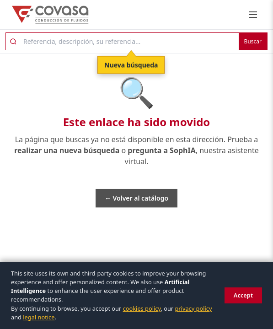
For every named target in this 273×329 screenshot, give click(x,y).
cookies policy (142, 308)
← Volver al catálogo (136, 198)
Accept (243, 295)
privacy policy (193, 308)
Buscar (253, 41)
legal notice (38, 317)
